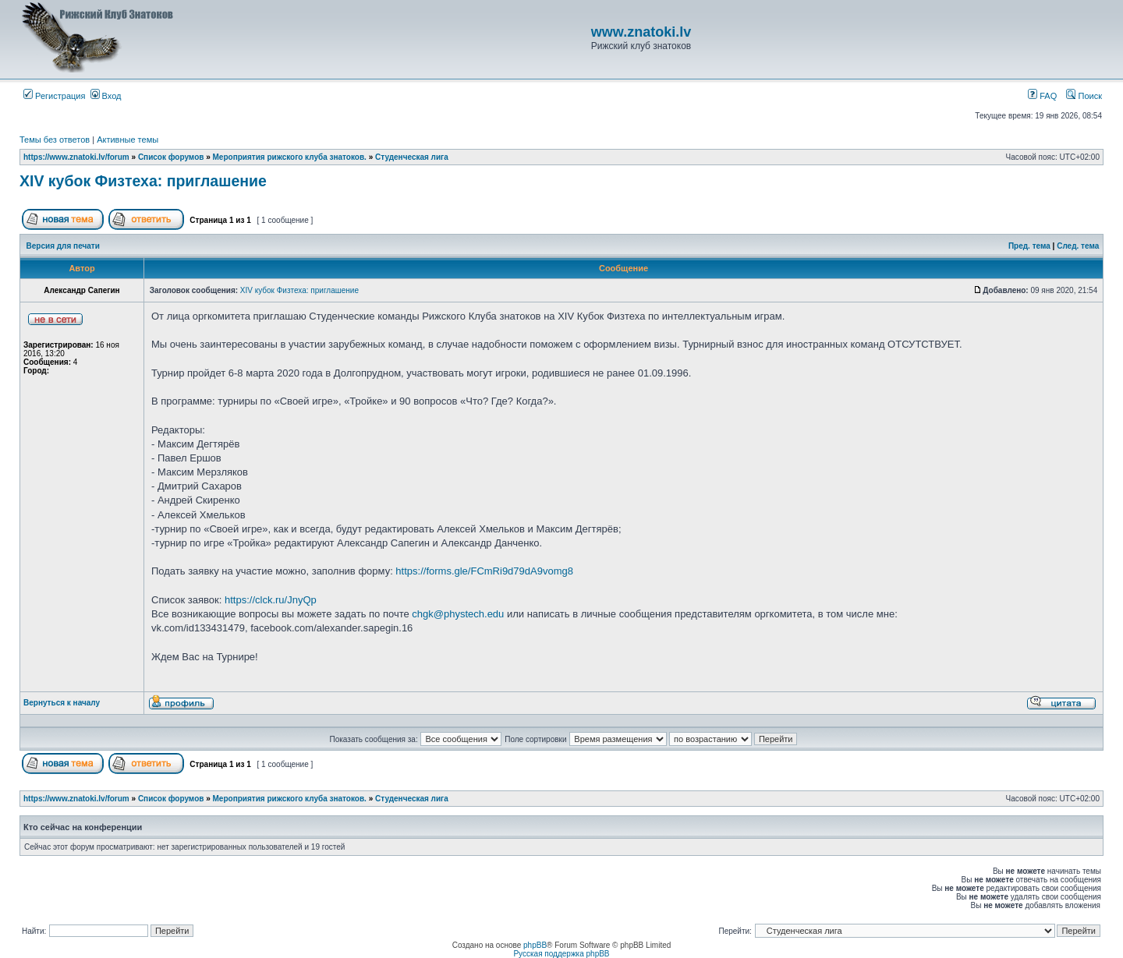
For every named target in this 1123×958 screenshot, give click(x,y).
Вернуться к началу (61, 702)
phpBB (535, 945)
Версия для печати (63, 246)
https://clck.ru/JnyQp (271, 600)
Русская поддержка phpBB (561, 953)
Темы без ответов (54, 139)
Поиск (1084, 96)
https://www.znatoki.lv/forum (76, 157)
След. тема (1078, 246)
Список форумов (171, 157)
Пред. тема (1029, 246)
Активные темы (127, 139)
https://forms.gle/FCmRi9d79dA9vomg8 (484, 571)
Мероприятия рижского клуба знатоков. (290, 157)
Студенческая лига (411, 157)
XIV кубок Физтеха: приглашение (143, 180)
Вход (106, 96)
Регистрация (54, 96)
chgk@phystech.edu (458, 614)
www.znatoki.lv (641, 32)
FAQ (1042, 96)
